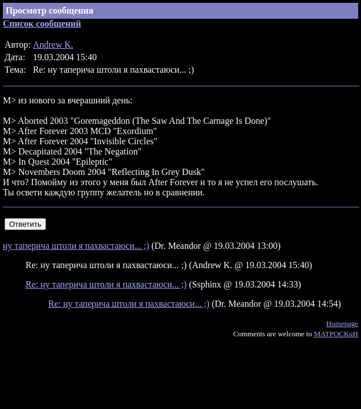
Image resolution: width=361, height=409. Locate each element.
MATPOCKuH (336, 333)
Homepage (342, 323)
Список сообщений (42, 23)
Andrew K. (53, 44)
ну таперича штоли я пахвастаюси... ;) (76, 246)
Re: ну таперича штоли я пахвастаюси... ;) (106, 284)
